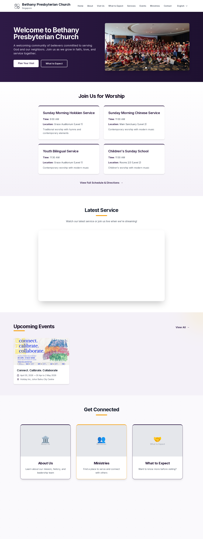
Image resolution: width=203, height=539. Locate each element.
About (90, 6)
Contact (168, 6)
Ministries (155, 6)
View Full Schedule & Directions (101, 183)
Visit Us (100, 6)
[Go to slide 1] (143, 67)
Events (143, 6)
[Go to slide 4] (151, 67)
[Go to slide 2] (146, 67)
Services (131, 6)
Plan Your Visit (26, 63)
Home (80, 6)
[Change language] (182, 5)
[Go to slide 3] (148, 67)
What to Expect (115, 6)
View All (182, 327)
